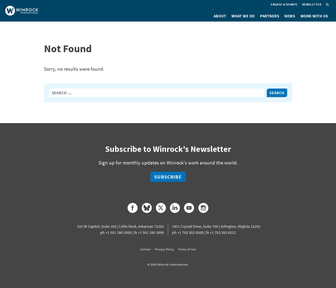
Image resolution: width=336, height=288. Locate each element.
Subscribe (168, 177)
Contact (145, 249)
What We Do (243, 15)
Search (276, 92)
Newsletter (311, 4)
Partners (269, 15)
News (289, 15)
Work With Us (314, 15)
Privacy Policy (164, 249)
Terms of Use (187, 249)
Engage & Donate (284, 4)
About (220, 15)
